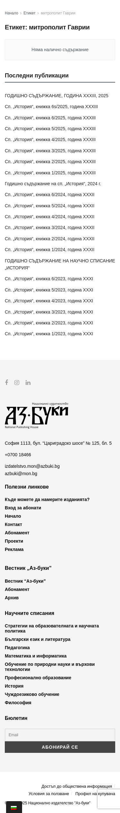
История (14, 686)
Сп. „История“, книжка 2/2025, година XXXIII (50, 161)
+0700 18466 (18, 454)
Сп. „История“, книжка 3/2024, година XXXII (49, 227)
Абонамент (17, 532)
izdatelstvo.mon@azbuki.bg (32, 466)
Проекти (14, 541)
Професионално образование (38, 677)
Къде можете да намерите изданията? (47, 499)
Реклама (14, 549)
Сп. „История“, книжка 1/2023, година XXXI (49, 333)
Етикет (30, 13)
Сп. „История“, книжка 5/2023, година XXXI (49, 289)
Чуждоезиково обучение (32, 694)
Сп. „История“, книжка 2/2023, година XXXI (49, 322)
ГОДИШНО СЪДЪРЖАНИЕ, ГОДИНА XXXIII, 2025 (56, 95)
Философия (18, 702)
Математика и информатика (36, 655)
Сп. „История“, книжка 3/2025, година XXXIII (50, 150)
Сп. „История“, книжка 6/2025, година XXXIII (50, 117)
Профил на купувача (95, 793)
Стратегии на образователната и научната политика (52, 628)
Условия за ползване (48, 793)
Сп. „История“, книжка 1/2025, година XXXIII (50, 172)
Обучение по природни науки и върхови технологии (50, 667)
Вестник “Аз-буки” (25, 581)
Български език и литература (37, 639)
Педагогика (17, 647)
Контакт (13, 524)
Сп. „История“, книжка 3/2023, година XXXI (49, 312)
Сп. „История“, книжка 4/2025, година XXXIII (50, 139)
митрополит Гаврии (58, 13)
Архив (12, 597)
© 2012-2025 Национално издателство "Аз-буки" (48, 803)
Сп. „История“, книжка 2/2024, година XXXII (49, 238)
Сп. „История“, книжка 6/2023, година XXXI (49, 278)
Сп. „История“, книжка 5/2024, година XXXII (49, 205)
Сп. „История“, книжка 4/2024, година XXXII (49, 216)
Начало (11, 13)
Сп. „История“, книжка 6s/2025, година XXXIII (51, 106)
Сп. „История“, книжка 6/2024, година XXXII (49, 194)
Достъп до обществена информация (77, 786)
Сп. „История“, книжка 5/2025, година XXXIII (50, 128)
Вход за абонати (23, 507)
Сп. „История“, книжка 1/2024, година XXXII (49, 249)
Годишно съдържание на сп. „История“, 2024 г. (53, 183)
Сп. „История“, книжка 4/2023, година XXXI (49, 300)
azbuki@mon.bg (21, 473)
